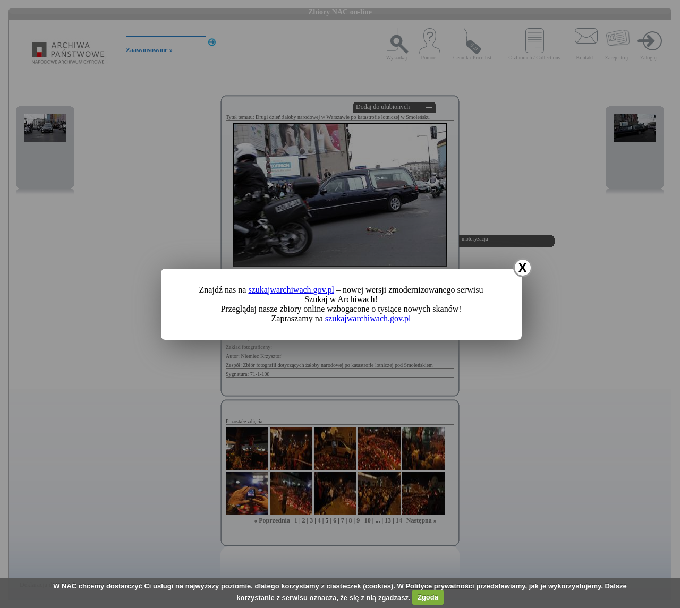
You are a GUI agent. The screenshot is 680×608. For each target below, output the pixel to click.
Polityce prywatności (439, 586)
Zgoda (428, 597)
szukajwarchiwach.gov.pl (291, 289)
